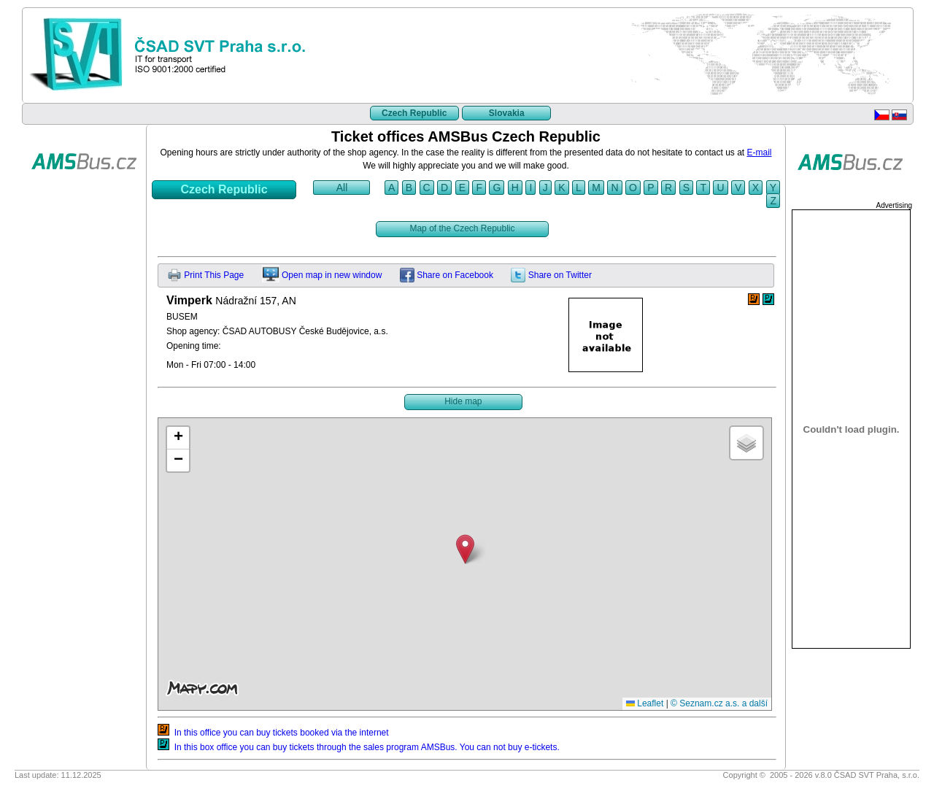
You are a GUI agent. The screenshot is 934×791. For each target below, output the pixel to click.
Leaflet (644, 703)
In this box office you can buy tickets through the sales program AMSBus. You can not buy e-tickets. (359, 747)
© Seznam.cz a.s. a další (719, 703)
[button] (465, 549)
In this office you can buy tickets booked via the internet (273, 733)
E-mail (759, 152)
